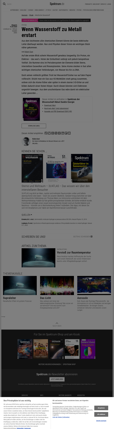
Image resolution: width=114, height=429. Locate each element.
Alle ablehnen (101, 422)
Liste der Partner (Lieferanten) (61, 425)
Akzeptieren (101, 416)
